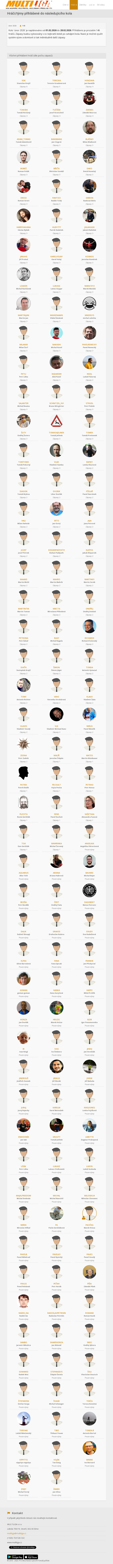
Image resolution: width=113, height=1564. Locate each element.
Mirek (23, 1225)
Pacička (89, 1225)
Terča (89, 1401)
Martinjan (23, 315)
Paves (89, 1254)
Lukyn (89, 1166)
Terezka (56, 80)
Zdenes (89, 109)
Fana (56, 961)
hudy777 (56, 227)
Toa (24, 843)
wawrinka (56, 843)
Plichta (23, 814)
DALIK (23, 931)
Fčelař (89, 491)
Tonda (89, 667)
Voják (56, 1459)
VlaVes (23, 726)
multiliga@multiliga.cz (16, 1533)
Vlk (56, 726)
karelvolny (57, 256)
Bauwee (89, 872)
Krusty (56, 1137)
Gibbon (89, 198)
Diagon (23, 491)
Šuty (23, 432)
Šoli (89, 1371)
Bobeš (23, 168)
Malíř (56, 755)
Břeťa (56, 168)
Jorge (89, 1078)
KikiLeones (89, 1107)
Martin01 (89, 579)
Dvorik (56, 491)
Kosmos (89, 256)
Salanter (23, 403)
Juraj (23, 1107)
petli (23, 374)
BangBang (56, 139)
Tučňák (57, 109)
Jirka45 (23, 256)
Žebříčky (82, 5)
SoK (24, 80)
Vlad (56, 462)
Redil (89, 374)
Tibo (56, 1430)
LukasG (56, 286)
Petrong (23, 638)
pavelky (57, 1254)
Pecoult (56, 784)
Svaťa (23, 667)
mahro (56, 579)
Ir (23, 1049)
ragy (56, 638)
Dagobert (89, 902)
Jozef (23, 550)
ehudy (89, 931)
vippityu (23, 1459)
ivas (57, 1049)
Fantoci (56, 198)
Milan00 (23, 344)
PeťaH (56, 1283)
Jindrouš (23, 1078)
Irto (56, 520)
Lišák (23, 1166)
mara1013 (89, 286)
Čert (56, 902)
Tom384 (24, 109)
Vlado (89, 696)
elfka (23, 961)
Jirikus (56, 1078)
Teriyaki (23, 1430)
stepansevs (56, 1371)
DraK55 (56, 931)
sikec (89, 1342)
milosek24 (89, 1195)
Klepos (89, 550)
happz (90, 990)
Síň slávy (101, 5)
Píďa (89, 1283)
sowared (23, 1371)
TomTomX (23, 462)
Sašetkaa (89, 814)
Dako (89, 168)
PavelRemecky (89, 344)
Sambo (23, 1342)
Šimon (56, 667)
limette (89, 1137)
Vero (56, 696)
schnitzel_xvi (56, 403)
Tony (23, 696)
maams (23, 579)
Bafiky (89, 462)
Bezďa (23, 902)
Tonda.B (89, 1430)
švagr (56, 1401)
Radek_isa (24, 1313)
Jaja (89, 520)
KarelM (56, 1107)
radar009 (56, 374)
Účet (66, 5)
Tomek (89, 432)
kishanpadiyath (56, 550)
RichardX (89, 638)
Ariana (56, 872)
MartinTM (23, 608)
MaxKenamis (56, 315)
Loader (23, 286)
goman (23, 990)
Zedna (23, 755)
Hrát (74, 5)
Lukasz (56, 1166)
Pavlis (23, 1283)
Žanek (56, 1489)
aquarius (23, 872)
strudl (89, 403)
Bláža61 (90, 139)
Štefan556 (23, 1401)
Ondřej (89, 608)
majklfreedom (23, 1195)
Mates (89, 755)
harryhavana (24, 227)
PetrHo (89, 784)
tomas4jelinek (56, 432)
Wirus (90, 726)
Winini (89, 1459)
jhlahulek (89, 227)
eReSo (24, 198)
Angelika (89, 843)
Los (92, 5)
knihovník (23, 1137)
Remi (56, 814)
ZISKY (23, 1489)
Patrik (23, 784)
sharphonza (56, 1342)
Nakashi (56, 344)
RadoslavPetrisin (56, 1313)
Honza (23, 1019)
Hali (24, 520)
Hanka (56, 990)
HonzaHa (89, 80)
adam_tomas (23, 139)
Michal (56, 1195)
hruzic (56, 1019)
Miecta (56, 608)
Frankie (89, 961)
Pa (56, 1225)
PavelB (23, 1254)
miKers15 (89, 315)
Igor (89, 1019)
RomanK (89, 1313)
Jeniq (89, 1049)
